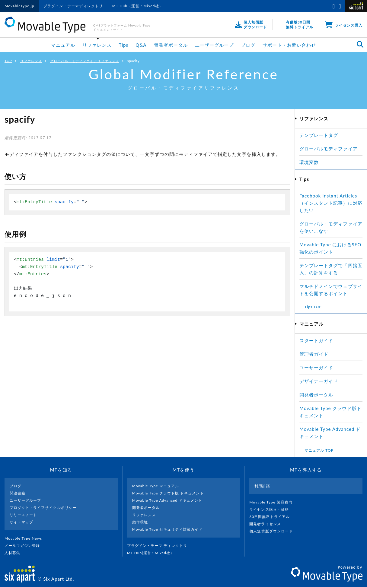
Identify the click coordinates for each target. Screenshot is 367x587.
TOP (8, 61)
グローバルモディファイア (328, 148)
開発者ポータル (170, 45)
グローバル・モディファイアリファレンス (84, 61)
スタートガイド (316, 340)
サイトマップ (21, 522)
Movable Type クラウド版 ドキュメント (168, 493)
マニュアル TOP (319, 450)
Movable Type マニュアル (155, 486)
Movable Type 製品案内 (273, 502)
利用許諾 (262, 486)
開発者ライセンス (267, 524)
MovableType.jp (19, 6)
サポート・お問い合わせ (289, 45)
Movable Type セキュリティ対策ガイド (167, 529)
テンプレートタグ (318, 135)
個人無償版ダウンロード (273, 531)
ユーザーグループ (214, 45)
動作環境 (140, 522)
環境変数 (309, 162)
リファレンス (96, 45)
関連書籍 (17, 493)
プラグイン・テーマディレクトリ (73, 6)
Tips (124, 45)
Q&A (141, 45)
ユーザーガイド (316, 367)
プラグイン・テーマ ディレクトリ (159, 545)
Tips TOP (313, 307)
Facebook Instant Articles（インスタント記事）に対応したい (330, 203)
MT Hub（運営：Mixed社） (137, 6)
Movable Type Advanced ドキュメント (167, 500)
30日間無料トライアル (272, 516)
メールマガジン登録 (25, 545)
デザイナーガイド (318, 381)
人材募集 (15, 553)
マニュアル (63, 45)
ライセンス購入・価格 (271, 509)
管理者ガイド (313, 354)
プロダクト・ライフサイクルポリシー (43, 507)
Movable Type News (26, 538)
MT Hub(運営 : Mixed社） (153, 553)
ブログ (248, 45)
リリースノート (23, 515)
